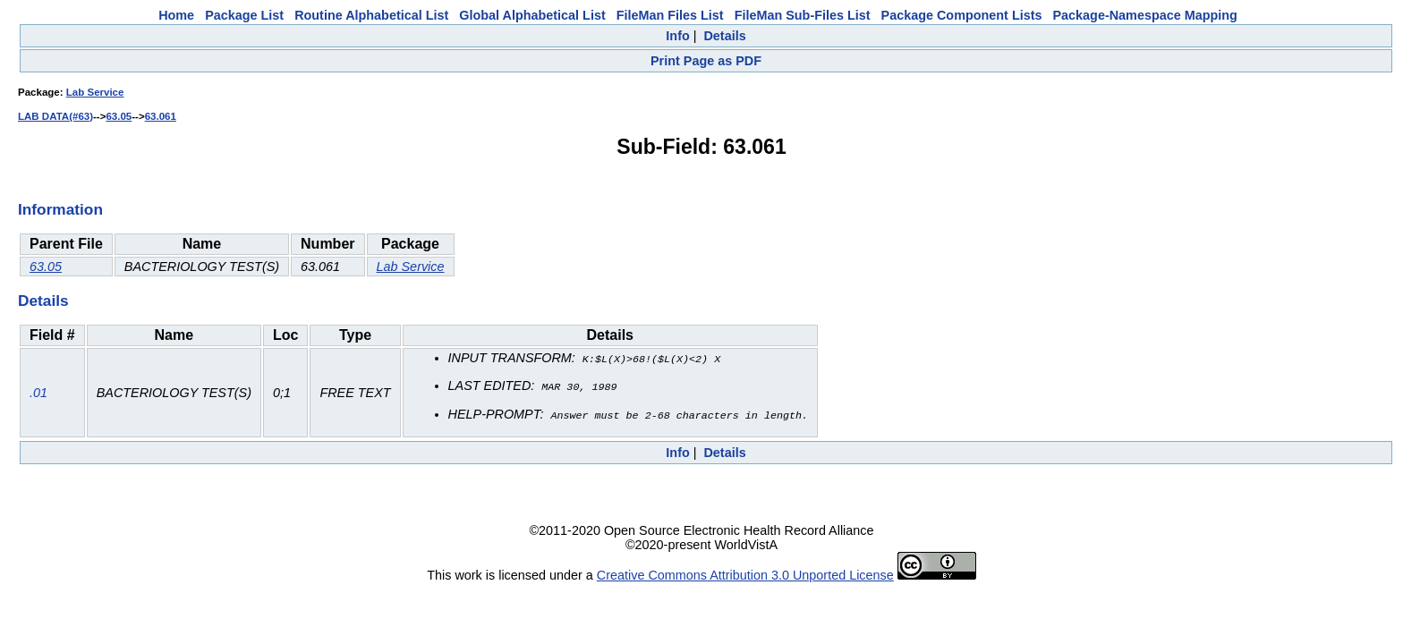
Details (724, 36)
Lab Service (95, 92)
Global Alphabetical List (532, 15)
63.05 (119, 116)
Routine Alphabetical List (371, 15)
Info (677, 36)
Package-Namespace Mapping (1145, 15)
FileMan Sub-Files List (803, 15)
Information (60, 209)
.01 (38, 392)
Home (176, 15)
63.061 (160, 116)
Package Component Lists (961, 15)
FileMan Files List (670, 15)
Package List (244, 15)
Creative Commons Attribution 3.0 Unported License (745, 572)
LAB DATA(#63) (55, 116)
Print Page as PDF (705, 61)
